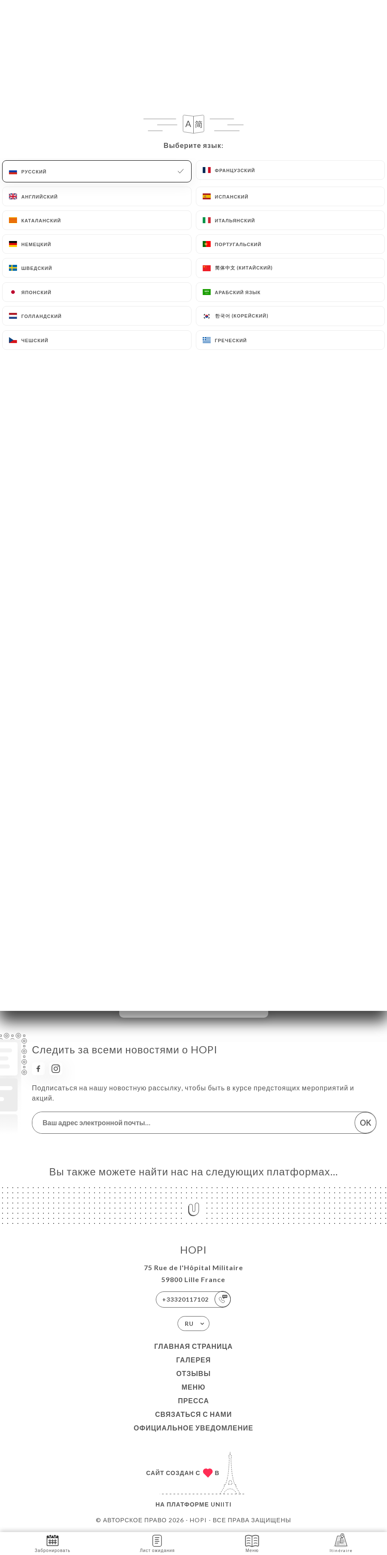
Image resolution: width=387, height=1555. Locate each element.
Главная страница (193, 1346)
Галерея (193, 1360)
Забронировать (52, 1543)
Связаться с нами (193, 1414)
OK (365, 1122)
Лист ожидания (157, 1543)
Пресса (193, 1400)
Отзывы (193, 1373)
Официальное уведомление (193, 1428)
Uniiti (221, 1504)
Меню (193, 1387)
